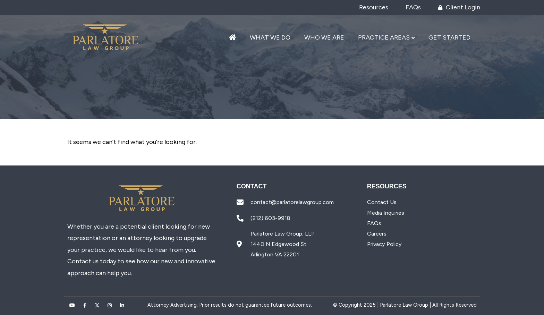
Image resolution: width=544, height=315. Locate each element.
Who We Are (324, 37)
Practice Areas (384, 37)
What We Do (270, 37)
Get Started (449, 37)
